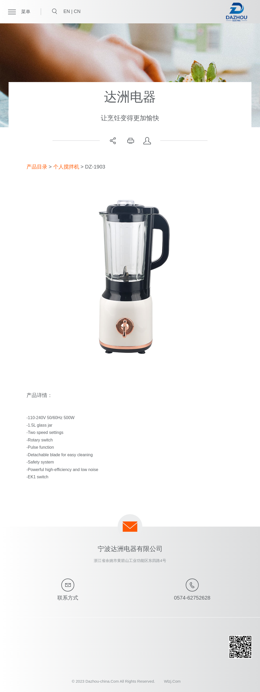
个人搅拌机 (66, 167)
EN (67, 11)
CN (77, 11)
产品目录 (36, 167)
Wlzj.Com (172, 681)
